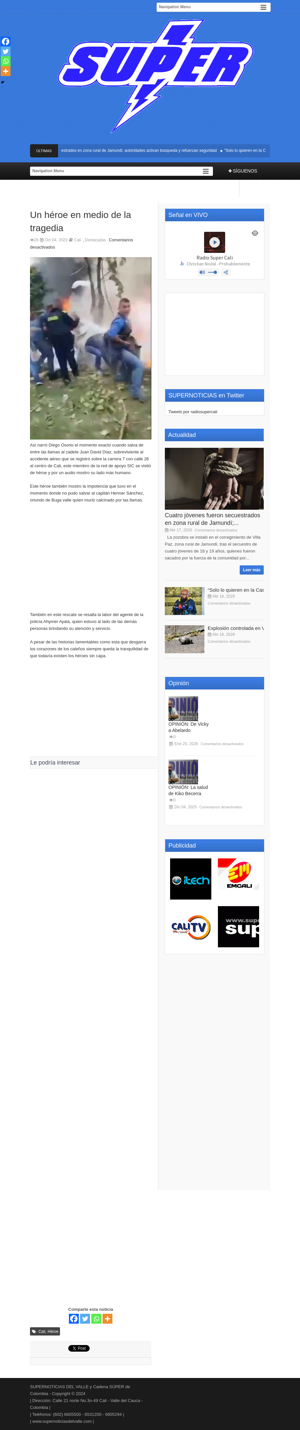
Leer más (251, 570)
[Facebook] (74, 1319)
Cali (77, 240)
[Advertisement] (90, 560)
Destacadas (95, 240)
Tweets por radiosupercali (192, 411)
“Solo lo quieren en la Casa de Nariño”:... (252, 590)
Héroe (53, 1331)
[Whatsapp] (96, 1319)
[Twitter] (85, 1319)
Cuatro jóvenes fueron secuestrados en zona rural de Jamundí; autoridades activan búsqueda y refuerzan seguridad (116, 150)
